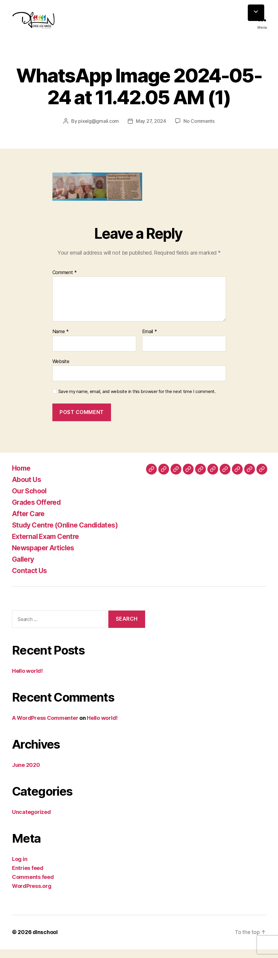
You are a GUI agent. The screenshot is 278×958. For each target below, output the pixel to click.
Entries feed (27, 877)
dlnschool (45, 941)
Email (149, 340)
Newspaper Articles (45, 556)
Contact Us (31, 579)
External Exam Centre (48, 545)
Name (60, 340)
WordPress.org (31, 895)
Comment (64, 281)
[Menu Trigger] (256, 12)
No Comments (199, 130)
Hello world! (27, 680)
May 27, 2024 (151, 130)
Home (22, 476)
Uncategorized (31, 821)
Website (60, 370)
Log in (19, 868)
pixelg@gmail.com (98, 130)
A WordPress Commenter (45, 727)
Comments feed (33, 886)
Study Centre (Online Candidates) (68, 533)
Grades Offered (38, 511)
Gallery (23, 567)
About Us (27, 488)
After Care (29, 522)
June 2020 (26, 774)
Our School (30, 499)
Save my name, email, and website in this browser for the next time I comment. (137, 400)
